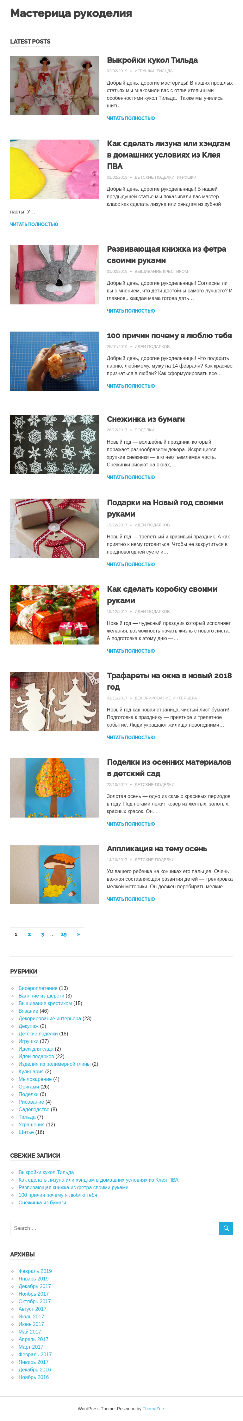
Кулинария (31, 1071)
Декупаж (29, 1026)
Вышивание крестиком (161, 271)
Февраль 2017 (35, 1354)
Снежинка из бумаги (146, 419)
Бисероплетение (38, 988)
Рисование (31, 1102)
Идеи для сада (36, 1049)
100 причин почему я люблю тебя (169, 335)
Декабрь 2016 (35, 1369)
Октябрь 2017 (35, 1301)
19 (63, 934)
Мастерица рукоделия (71, 13)
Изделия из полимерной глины (55, 1064)
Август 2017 (33, 1309)
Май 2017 (30, 1331)
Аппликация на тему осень (157, 848)
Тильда (165, 71)
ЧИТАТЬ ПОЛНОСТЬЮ (131, 118)
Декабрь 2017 (35, 1286)
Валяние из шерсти (41, 995)
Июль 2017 (31, 1316)
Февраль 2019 (35, 1271)
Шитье (26, 1132)
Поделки (144, 430)
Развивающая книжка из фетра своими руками (73, 1187)
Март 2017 (31, 1347)
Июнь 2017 (31, 1324)
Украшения (32, 1124)
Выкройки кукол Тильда (152, 60)
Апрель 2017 (33, 1339)
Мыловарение (35, 1079)
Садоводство (34, 1109)
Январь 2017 (34, 1362)
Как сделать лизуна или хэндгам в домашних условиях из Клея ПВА (168, 155)
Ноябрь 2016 (34, 1377)
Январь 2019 (34, 1278)
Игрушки (144, 71)
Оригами (29, 1086)
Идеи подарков (152, 346)
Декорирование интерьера (165, 698)
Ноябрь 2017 (34, 1294)
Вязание (28, 1011)
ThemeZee (153, 1408)
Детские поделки (154, 177)
